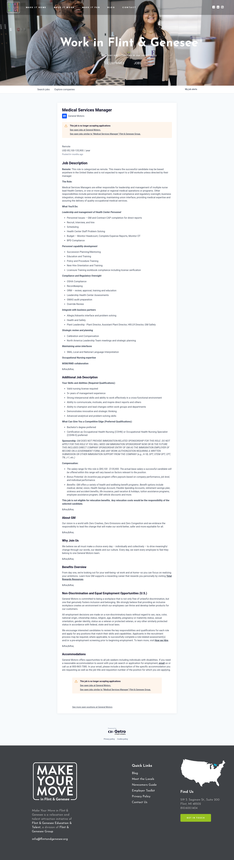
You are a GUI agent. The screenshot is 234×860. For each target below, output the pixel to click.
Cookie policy (122, 739)
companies (64, 89)
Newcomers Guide (144, 784)
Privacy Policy (141, 796)
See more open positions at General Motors (92, 707)
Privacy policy (109, 739)
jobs (43, 89)
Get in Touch (196, 818)
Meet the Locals (143, 779)
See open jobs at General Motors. (85, 130)
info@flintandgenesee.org (50, 839)
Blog (135, 773)
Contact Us (139, 802)
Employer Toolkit (143, 790)
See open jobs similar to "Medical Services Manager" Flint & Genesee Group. (105, 134)
